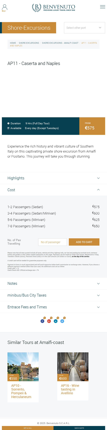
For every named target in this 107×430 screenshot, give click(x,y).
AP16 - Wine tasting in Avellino (70, 389)
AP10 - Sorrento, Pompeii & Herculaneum (21, 391)
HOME (13, 43)
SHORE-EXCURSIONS (29, 43)
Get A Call (28, 428)
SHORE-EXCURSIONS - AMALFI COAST (60, 43)
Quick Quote (79, 428)
